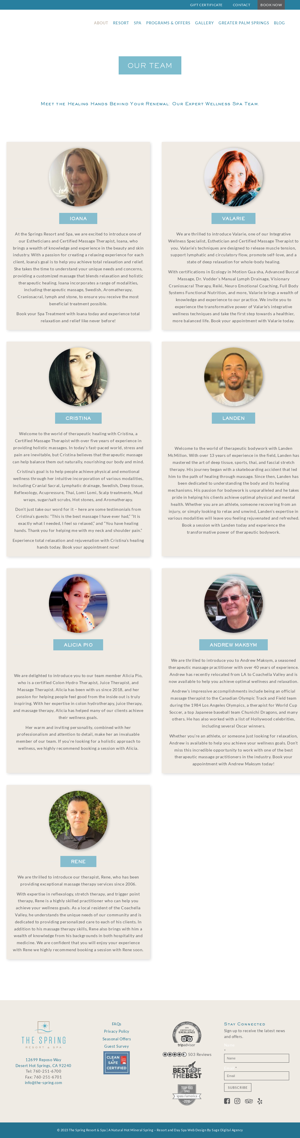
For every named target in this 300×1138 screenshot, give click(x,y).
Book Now (271, 5)
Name (229, 1048)
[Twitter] (239, 1102)
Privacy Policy (116, 1031)
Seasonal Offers (117, 1039)
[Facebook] (229, 1102)
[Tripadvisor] (251, 1102)
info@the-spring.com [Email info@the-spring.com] (43, 1082)
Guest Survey (116, 1046)
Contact (241, 5)
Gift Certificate (206, 5)
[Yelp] (260, 1102)
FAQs (117, 1024)
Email (230, 1068)
